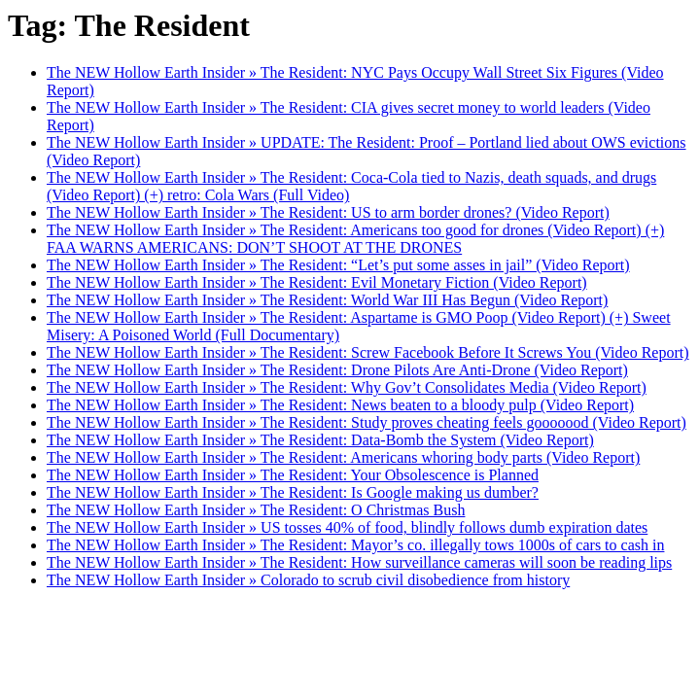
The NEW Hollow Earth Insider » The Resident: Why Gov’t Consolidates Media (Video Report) (347, 387)
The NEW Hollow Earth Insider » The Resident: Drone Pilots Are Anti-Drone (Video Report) (337, 370)
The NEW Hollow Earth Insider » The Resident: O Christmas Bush (256, 510)
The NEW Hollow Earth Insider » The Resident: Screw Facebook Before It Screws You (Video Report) (368, 352)
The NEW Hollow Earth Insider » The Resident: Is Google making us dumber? (293, 492)
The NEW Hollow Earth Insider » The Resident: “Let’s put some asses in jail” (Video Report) (338, 265)
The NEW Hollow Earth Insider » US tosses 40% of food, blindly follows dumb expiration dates (347, 527)
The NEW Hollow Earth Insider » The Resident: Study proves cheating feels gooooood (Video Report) (366, 422)
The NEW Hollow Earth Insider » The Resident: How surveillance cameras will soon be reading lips (359, 562)
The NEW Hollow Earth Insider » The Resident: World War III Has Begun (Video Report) (327, 300)
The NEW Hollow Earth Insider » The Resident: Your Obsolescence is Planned (293, 475)
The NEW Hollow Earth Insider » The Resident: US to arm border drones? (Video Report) (328, 212)
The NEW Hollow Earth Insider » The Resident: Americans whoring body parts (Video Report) (343, 457)
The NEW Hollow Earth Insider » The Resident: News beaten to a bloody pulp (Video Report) (340, 405)
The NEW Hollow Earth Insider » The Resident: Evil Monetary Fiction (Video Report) (317, 282)
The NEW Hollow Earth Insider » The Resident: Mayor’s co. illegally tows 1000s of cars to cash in (355, 545)
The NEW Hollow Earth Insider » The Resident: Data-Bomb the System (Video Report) (320, 440)
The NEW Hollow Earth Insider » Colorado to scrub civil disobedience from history (308, 580)
